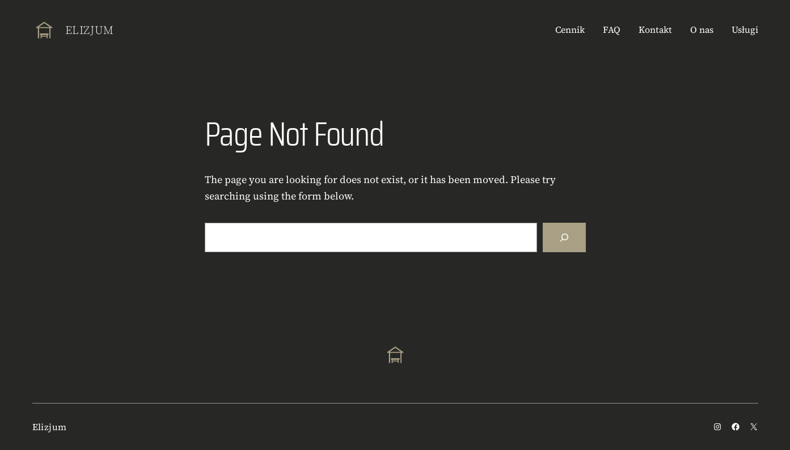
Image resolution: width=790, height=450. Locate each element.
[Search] (564, 237)
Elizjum (89, 30)
